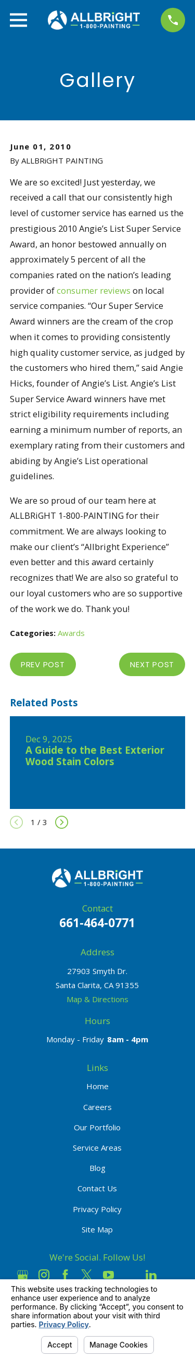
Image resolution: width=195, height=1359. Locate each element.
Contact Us (97, 1188)
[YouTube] (108, 1274)
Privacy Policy (97, 1209)
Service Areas (97, 1147)
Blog (97, 1168)
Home (97, 1086)
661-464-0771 (97, 923)
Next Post (152, 664)
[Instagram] (43, 1274)
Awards (71, 633)
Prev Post (43, 664)
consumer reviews (94, 290)
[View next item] (61, 822)
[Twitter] (86, 1274)
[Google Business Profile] (22, 1274)
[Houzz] (129, 1274)
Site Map (97, 1229)
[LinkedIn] (151, 1274)
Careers (97, 1107)
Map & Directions (97, 999)
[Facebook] (65, 1274)
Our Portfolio (97, 1127)
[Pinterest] (172, 1274)
